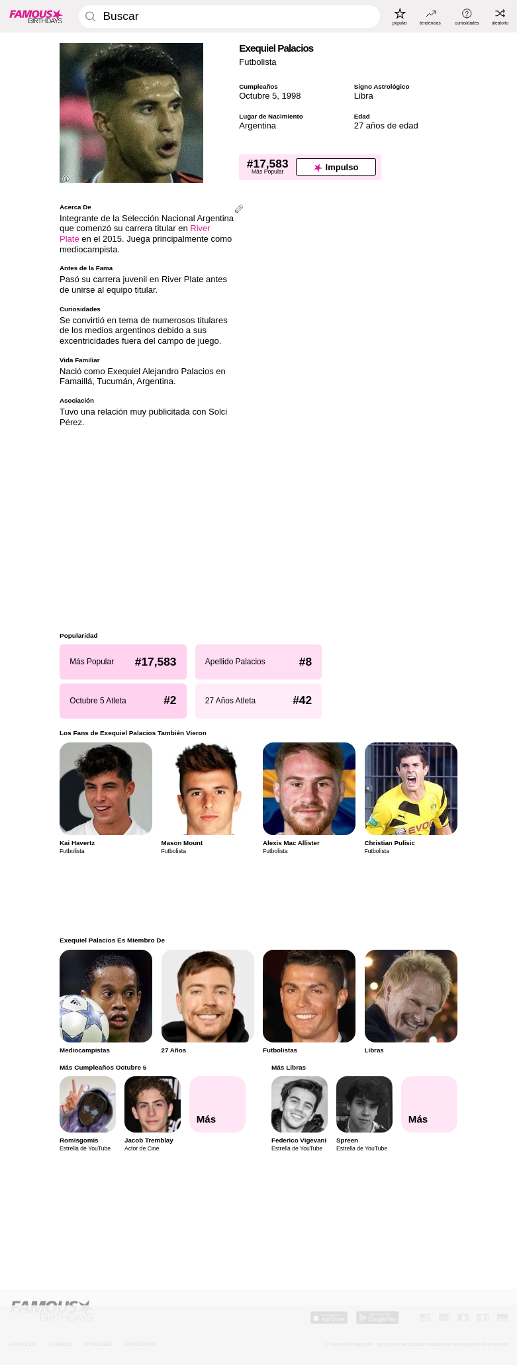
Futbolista (257, 62)
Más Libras (288, 1067)
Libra (363, 96)
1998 (291, 96)
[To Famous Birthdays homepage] (36, 16)
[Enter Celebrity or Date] (229, 16)
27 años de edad (386, 125)
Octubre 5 (258, 96)
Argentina (257, 125)
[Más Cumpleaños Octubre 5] (217, 1104)
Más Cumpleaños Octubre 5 (103, 1067)
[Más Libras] (429, 1104)
